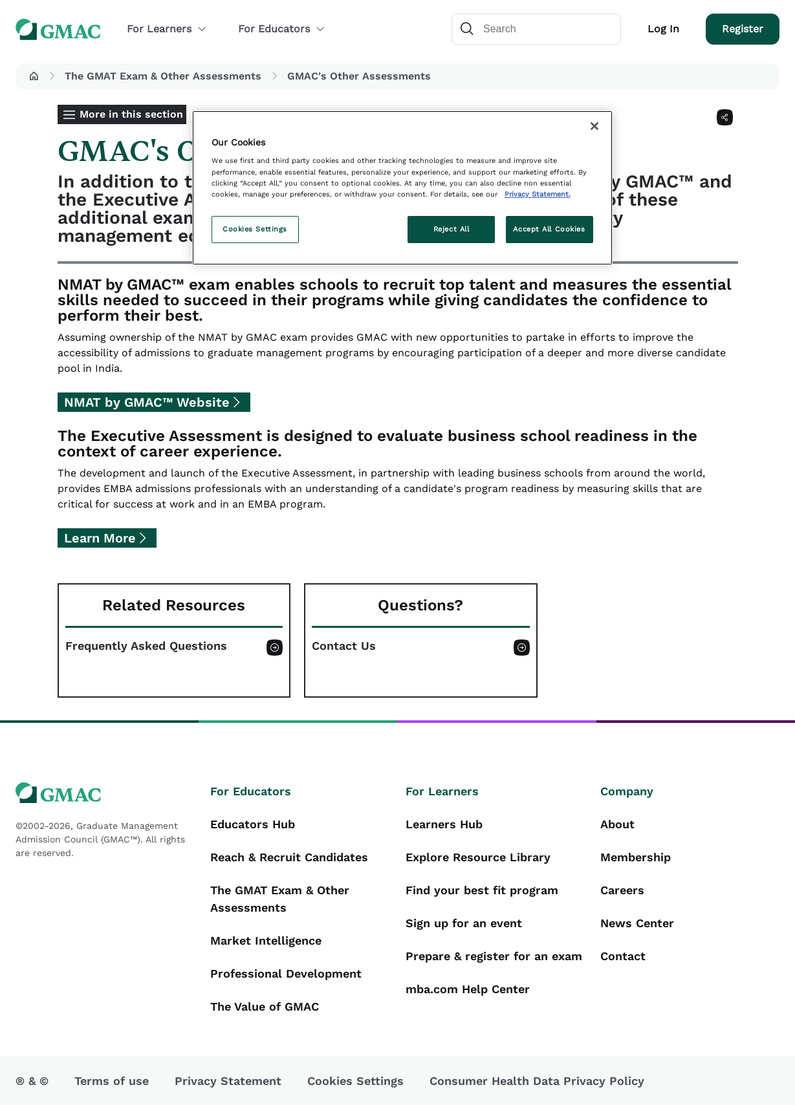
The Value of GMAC (264, 1006)
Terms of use (111, 1081)
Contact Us (344, 645)
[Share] (725, 117)
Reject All (451, 228)
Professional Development (286, 973)
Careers (622, 890)
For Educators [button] (281, 29)
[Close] (594, 126)
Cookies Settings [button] (355, 1081)
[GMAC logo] (105, 793)
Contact (623, 956)
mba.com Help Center (468, 989)
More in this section (131, 114)
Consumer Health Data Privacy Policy (537, 1081)
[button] (33, 76)
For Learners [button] (167, 29)
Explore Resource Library (478, 857)
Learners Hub (444, 824)
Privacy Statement (228, 1081)
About (617, 824)
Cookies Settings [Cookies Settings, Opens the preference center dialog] (255, 228)
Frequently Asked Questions (146, 645)
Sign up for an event (464, 923)
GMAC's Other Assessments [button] (359, 76)
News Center (637, 923)
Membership (635, 857)
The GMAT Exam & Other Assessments (163, 76)
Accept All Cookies (549, 228)
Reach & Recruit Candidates (289, 857)
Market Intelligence (265, 940)
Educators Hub (252, 824)
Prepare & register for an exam (494, 956)
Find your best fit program (482, 890)
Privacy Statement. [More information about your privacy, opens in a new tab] (538, 193)
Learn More (100, 538)
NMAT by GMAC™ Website (147, 402)
